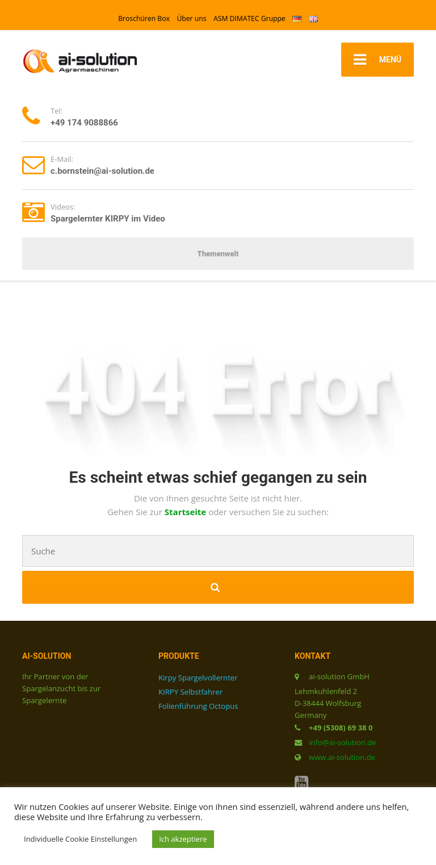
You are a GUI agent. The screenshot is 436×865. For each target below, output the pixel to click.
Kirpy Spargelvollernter (198, 677)
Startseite (186, 511)
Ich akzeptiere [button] (183, 839)
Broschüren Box (144, 18)
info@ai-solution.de (342, 742)
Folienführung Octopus (198, 706)
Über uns (191, 18)
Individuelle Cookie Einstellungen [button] (80, 839)
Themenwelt (218, 253)
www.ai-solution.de (342, 757)
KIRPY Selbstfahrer (190, 692)
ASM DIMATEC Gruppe (249, 18)
